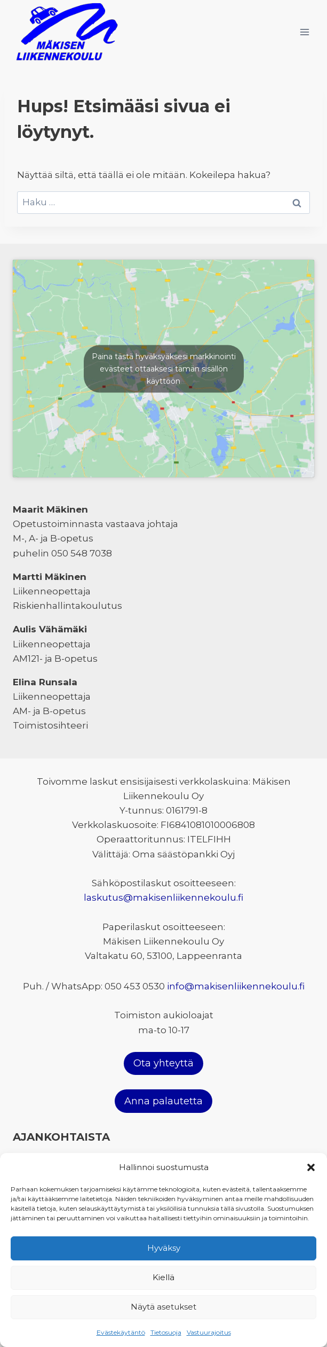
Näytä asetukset (163, 1307)
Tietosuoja (165, 1332)
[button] (311, 1167)
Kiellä (163, 1277)
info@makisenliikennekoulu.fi (236, 986)
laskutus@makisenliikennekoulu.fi (163, 897)
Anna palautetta (163, 1101)
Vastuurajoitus (209, 1332)
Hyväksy (163, 1248)
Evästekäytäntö (121, 1332)
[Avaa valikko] (304, 32)
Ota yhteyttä (163, 1063)
